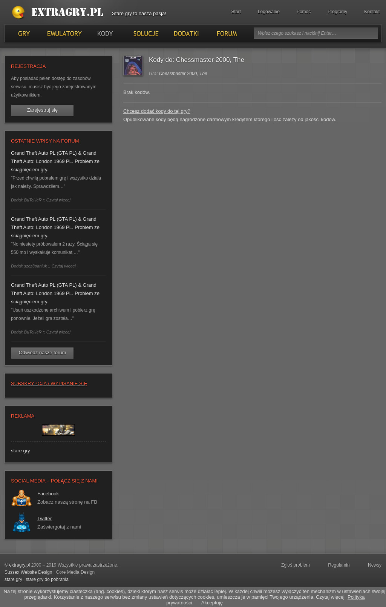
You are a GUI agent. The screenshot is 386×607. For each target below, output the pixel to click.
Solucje (145, 33)
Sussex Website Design (28, 572)
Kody (105, 33)
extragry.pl (19, 565)
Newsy (374, 565)
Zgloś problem (295, 565)
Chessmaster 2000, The (183, 73)
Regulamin (338, 565)
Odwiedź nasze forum (42, 352)
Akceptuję (212, 602)
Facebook (48, 493)
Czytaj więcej (58, 200)
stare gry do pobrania (47, 579)
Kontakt (372, 11)
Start (236, 11)
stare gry (20, 450)
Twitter (44, 518)
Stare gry (59, 12)
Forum (226, 33)
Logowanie (269, 11)
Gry (24, 33)
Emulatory (64, 33)
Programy (337, 11)
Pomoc (304, 11)
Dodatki (186, 33)
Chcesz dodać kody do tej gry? (156, 111)
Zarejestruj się (42, 110)
